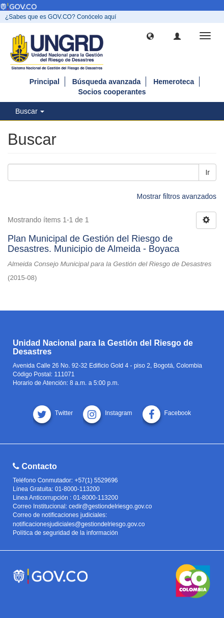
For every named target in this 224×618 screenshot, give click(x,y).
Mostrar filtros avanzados (176, 196)
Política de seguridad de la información (65, 532)
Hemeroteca (173, 82)
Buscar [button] (29, 111)
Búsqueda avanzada (106, 82)
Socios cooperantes (112, 92)
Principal (45, 82)
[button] (150, 35)
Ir (207, 172)
